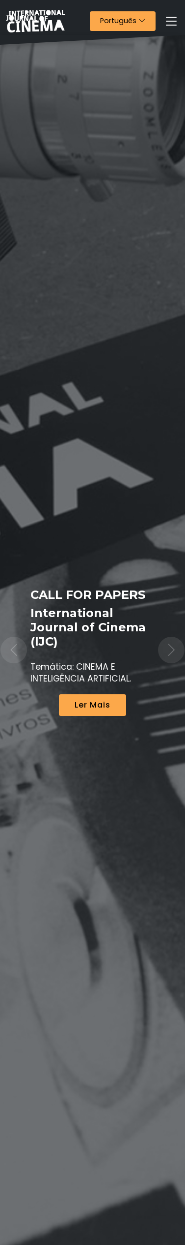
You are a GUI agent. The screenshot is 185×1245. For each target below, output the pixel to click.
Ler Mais (92, 705)
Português (128, 20)
